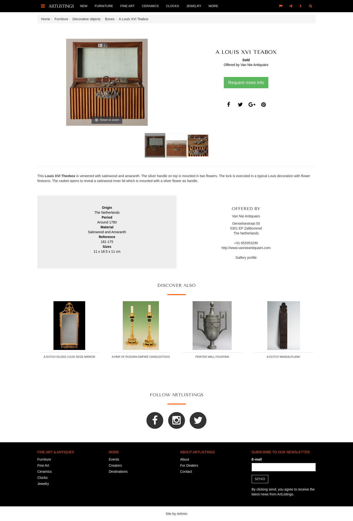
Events (114, 459)
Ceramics (150, 6)
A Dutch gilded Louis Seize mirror (69, 356)
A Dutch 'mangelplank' (284, 356)
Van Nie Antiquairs (254, 65)
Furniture (104, 6)
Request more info (246, 82)
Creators (115, 465)
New (83, 6)
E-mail (257, 459)
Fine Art (127, 6)
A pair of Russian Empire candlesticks (141, 356)
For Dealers (189, 465)
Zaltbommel (253, 228)
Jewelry (193, 6)
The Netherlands (246, 233)
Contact (186, 471)
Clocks (172, 6)
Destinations (118, 471)
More (213, 6)
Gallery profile (246, 258)
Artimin (182, 514)
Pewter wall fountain (212, 356)
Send (260, 479)
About (184, 459)
